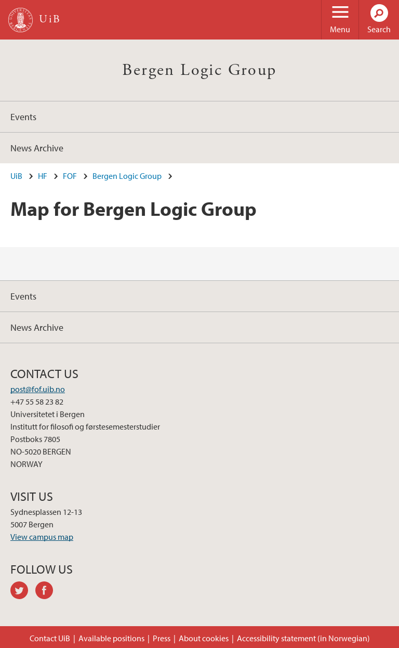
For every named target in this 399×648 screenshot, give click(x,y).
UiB (16, 176)
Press (161, 638)
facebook (47, 591)
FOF (70, 176)
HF (42, 176)
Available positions (111, 638)
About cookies (204, 638)
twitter (22, 591)
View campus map (41, 537)
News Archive (36, 148)
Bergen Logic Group (199, 70)
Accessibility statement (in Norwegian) (303, 638)
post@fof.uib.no (37, 389)
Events (23, 117)
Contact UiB (50, 638)
